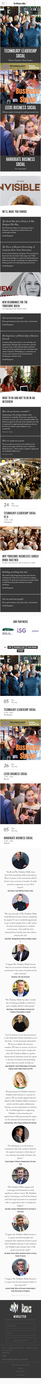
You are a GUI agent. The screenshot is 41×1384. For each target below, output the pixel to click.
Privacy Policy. (20, 1371)
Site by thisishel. (20, 1375)
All (5, 647)
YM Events (20, 651)
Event (10, 647)
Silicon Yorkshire (32, 647)
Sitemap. (20, 1368)
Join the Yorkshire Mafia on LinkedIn (15, 1359)
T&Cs (4, 1356)
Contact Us (5, 1352)
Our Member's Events (19, 647)
